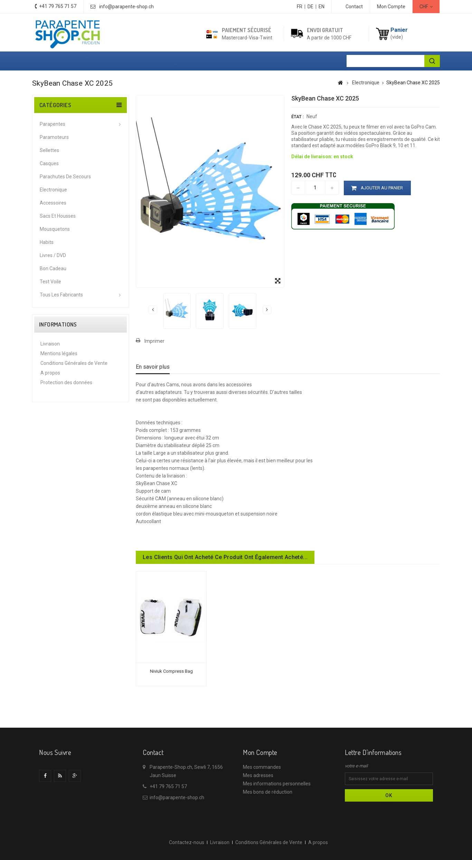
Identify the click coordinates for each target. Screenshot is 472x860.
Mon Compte (391, 6)
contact (354, 6)
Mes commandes (262, 767)
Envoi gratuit (325, 30)
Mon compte (260, 752)
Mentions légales (58, 353)
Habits (47, 242)
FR (299, 6)
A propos (50, 373)
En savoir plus (153, 366)
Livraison (50, 344)
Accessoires (53, 203)
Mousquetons (55, 229)
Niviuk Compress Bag (171, 671)
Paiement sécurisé (246, 30)
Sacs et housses (58, 216)
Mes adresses (258, 775)
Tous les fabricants (61, 294)
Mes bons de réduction (267, 792)
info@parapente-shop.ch (126, 6)
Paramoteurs (54, 137)
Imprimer (154, 341)
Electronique (53, 189)
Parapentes (52, 124)
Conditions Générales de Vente (73, 363)
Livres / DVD (53, 255)
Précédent (153, 309)
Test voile (50, 281)
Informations (58, 324)
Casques (49, 163)
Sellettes (49, 150)
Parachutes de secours (65, 176)
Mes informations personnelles (277, 783)
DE (310, 6)
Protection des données (66, 382)
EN (321, 6)
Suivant (267, 309)
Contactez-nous (186, 842)
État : (297, 116)
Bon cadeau (53, 268)
